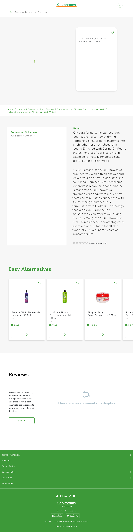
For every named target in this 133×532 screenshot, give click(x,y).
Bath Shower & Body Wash (54, 109)
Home (10, 109)
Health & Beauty (26, 109)
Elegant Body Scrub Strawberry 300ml (102, 314)
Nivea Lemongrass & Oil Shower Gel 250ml (32, 112)
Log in (21, 420)
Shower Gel (80, 109)
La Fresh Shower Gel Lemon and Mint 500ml (61, 315)
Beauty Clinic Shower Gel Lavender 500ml (26, 314)
